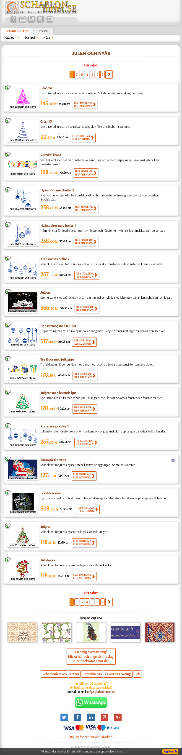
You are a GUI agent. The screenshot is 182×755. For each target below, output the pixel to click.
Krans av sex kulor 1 (54, 426)
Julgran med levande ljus (58, 393)
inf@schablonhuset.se (101, 692)
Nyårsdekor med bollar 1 (58, 225)
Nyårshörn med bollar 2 (57, 190)
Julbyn (45, 292)
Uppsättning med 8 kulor (58, 326)
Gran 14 (46, 88)
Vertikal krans (50, 155)
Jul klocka (47, 560)
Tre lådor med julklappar (58, 359)
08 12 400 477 (99, 683)
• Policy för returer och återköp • (91, 737)
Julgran (45, 527)
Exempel (29, 38)
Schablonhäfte (17, 31)
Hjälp (46, 38)
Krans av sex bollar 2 (55, 259)
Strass (43, 31)
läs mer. (120, 751)
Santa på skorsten (53, 460)
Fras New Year (50, 493)
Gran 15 (46, 121)
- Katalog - (9, 38)
